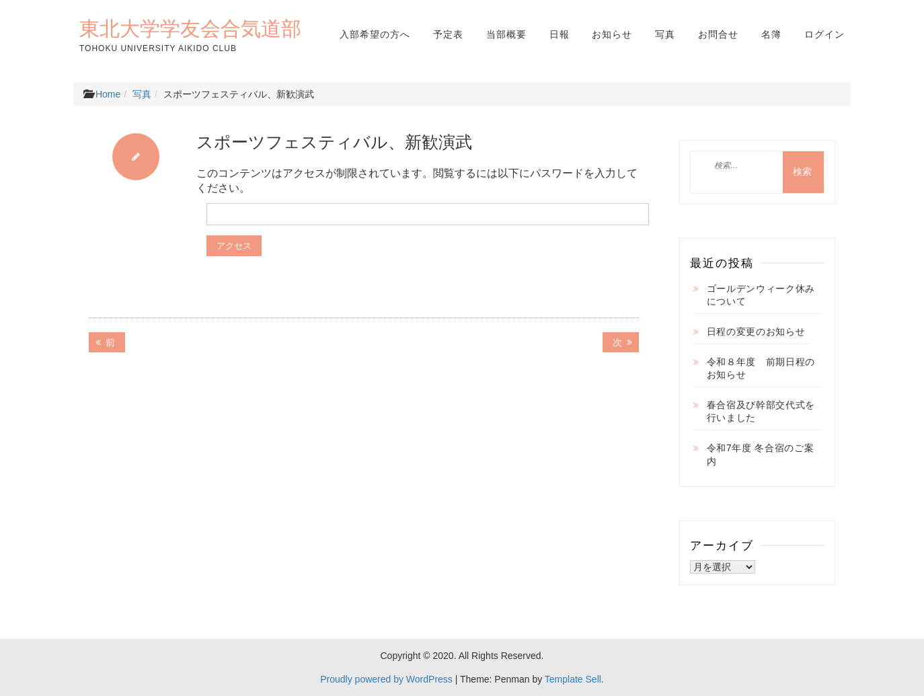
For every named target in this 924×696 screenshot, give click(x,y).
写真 (665, 34)
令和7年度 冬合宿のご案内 (760, 454)
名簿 (771, 34)
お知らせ (612, 34)
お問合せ (718, 34)
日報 (559, 34)
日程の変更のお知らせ (756, 331)
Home (107, 94)
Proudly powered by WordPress (386, 679)
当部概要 (506, 34)
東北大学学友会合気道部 (190, 28)
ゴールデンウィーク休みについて (761, 295)
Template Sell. (574, 679)
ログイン (824, 34)
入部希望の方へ (375, 34)
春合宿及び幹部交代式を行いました (761, 411)
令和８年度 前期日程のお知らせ (761, 368)
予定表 (448, 34)
